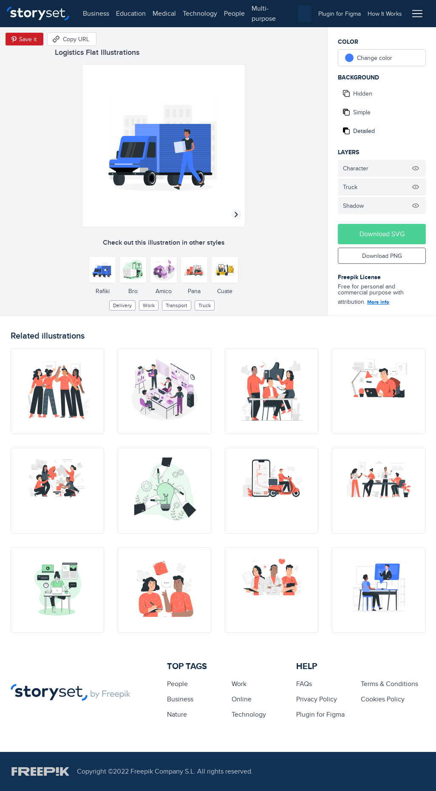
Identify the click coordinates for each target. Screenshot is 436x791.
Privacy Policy (316, 699)
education (131, 13)
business (96, 13)
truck (204, 305)
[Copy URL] (71, 39)
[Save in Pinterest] (24, 39)
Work (149, 305)
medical (164, 13)
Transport (176, 305)
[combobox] (304, 13)
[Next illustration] (236, 214)
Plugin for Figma (320, 714)
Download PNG (382, 255)
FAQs (304, 684)
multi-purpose (264, 13)
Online (242, 699)
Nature (177, 714)
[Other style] (102, 269)
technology (200, 13)
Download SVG (382, 234)
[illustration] (57, 391)
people (234, 13)
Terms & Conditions (389, 684)
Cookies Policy (383, 699)
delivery (122, 305)
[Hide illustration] (416, 168)
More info (378, 302)
